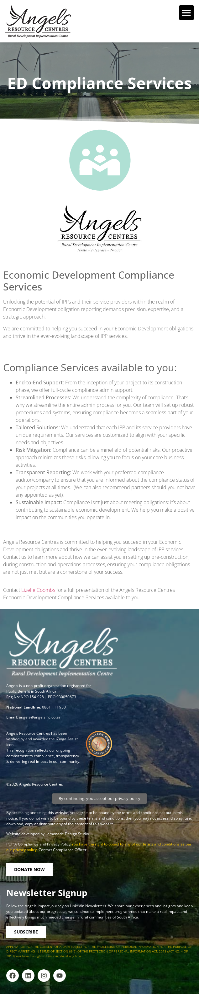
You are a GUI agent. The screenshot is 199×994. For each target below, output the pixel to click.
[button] (186, 12)
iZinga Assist (67, 739)
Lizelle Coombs (38, 590)
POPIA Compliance (22, 844)
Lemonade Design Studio (67, 833)
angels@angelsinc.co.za (39, 717)
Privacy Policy (59, 844)
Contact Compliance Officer (62, 849)
